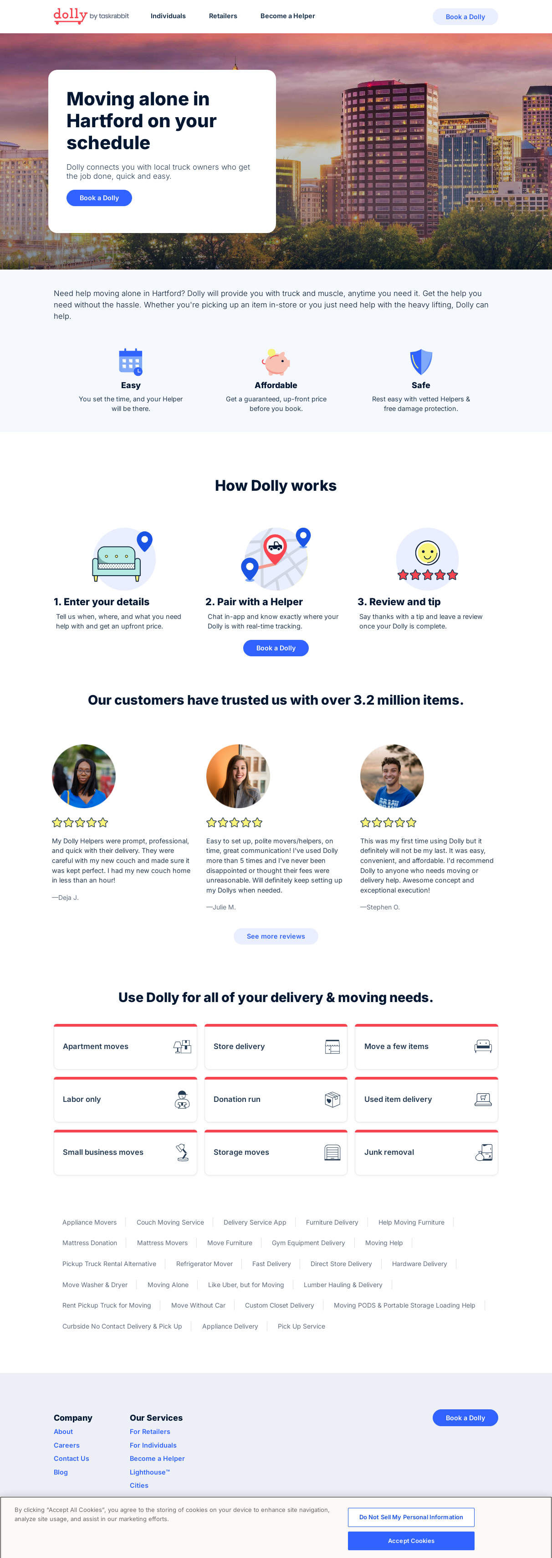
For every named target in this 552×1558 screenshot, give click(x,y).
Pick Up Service (301, 1326)
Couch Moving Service (170, 1222)
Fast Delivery (271, 1263)
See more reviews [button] (276, 936)
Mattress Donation (89, 1242)
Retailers (223, 16)
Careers (67, 1445)
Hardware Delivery (419, 1263)
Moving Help (384, 1242)
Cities (139, 1485)
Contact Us (71, 1458)
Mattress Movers (162, 1242)
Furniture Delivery (332, 1222)
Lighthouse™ (150, 1472)
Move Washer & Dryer (95, 1284)
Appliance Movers (89, 1222)
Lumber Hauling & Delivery (343, 1284)
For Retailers (150, 1431)
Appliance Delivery (230, 1326)
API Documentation (160, 1499)
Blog (61, 1472)
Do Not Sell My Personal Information (411, 1520)
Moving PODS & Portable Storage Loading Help (404, 1305)
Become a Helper (288, 16)
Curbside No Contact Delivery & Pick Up (122, 1326)
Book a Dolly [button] (465, 17)
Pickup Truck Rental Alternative (109, 1263)
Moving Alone (168, 1284)
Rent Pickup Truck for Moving (106, 1305)
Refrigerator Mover (204, 1263)
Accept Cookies (411, 1544)
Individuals (168, 16)
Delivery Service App (255, 1222)
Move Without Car (198, 1305)
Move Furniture (229, 1242)
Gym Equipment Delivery (308, 1242)
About (63, 1431)
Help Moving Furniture (411, 1222)
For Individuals (153, 1445)
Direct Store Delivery (341, 1263)
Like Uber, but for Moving (246, 1284)
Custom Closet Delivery (279, 1305)
